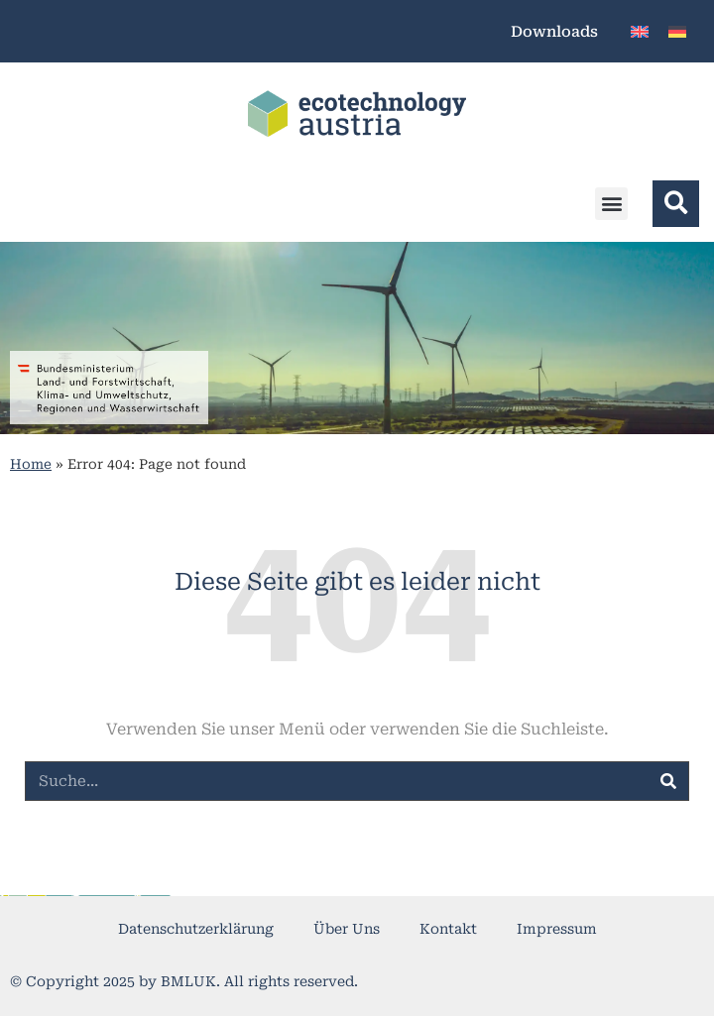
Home (31, 464)
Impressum (557, 929)
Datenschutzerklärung (196, 929)
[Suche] (668, 781)
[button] (611, 203)
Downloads (554, 32)
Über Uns (346, 929)
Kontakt (448, 929)
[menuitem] (639, 31)
